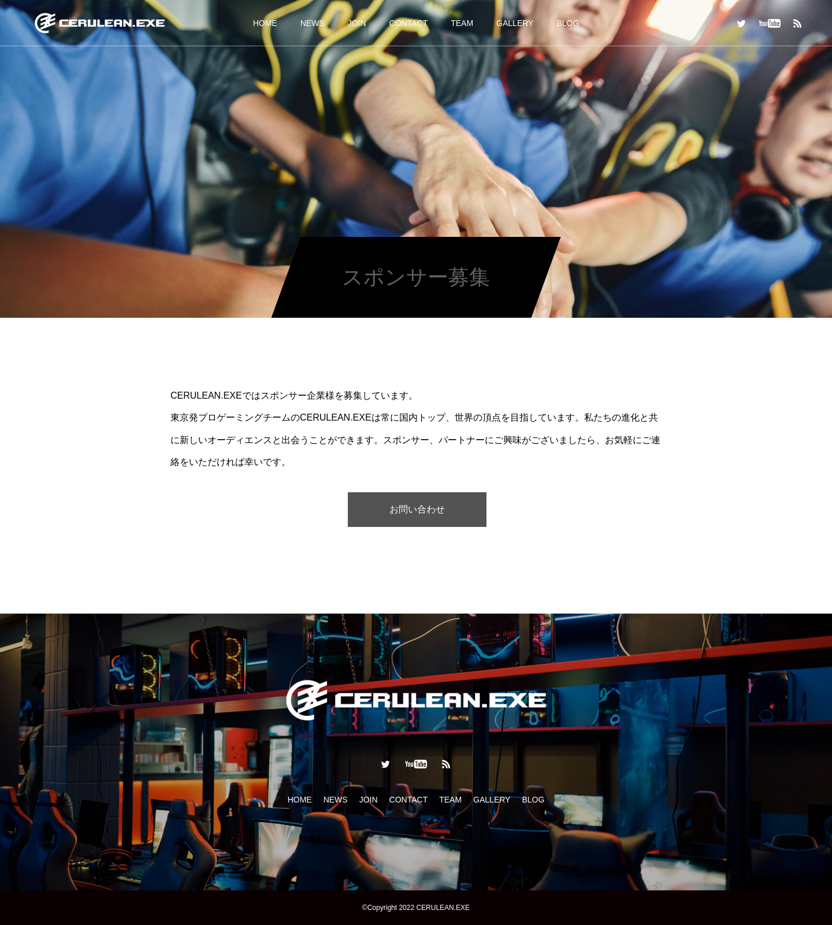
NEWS (312, 23)
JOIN (357, 23)
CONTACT (408, 23)
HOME (265, 23)
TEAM (462, 23)
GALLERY (514, 23)
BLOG (567, 23)
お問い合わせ (417, 509)
